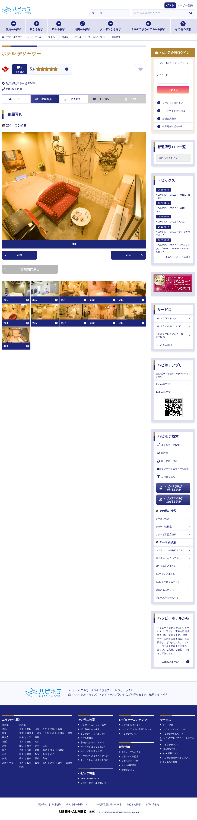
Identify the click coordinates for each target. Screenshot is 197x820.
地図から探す (82, 26)
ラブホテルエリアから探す (173, 468)
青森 (21, 729)
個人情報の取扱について (78, 804)
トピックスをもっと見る (178, 256)
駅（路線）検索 (167, 461)
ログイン (173, 89)
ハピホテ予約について (172, 733)
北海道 (22, 725)
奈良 (52, 750)
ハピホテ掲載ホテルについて (175, 758)
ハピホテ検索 (168, 436)
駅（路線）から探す (89, 729)
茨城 (62, 733)
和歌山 (61, 750)
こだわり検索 (166, 476)
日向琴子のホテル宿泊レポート (94, 783)
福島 (60, 729)
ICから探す (58, 26)
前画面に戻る (21, 269)
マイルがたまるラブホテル (92, 747)
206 (134, 255)
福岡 (21, 762)
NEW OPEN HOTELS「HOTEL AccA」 (171, 207)
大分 (52, 762)
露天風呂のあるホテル (173, 558)
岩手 (45, 729)
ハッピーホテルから (173, 618)
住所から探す (13, 26)
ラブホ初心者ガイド (130, 725)
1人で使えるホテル (173, 574)
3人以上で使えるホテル (173, 582)
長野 (37, 737)
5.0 (32, 69)
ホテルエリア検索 (168, 445)
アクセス (72, 99)
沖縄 (21, 767)
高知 (45, 758)
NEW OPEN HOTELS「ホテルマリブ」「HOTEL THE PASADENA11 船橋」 (173, 245)
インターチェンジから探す (92, 725)
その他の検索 (183, 26)
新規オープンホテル (130, 752)
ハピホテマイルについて (173, 326)
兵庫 (29, 750)
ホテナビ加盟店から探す (91, 751)
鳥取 (37, 754)
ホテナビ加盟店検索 (173, 534)
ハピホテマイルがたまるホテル (171, 500)
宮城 (52, 729)
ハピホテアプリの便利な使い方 (135, 729)
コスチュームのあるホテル (173, 550)
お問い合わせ (152, 804)
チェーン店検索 (173, 526)
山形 (37, 729)
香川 (21, 758)
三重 (45, 746)
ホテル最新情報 (127, 765)
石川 (21, 741)
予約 (130, 99)
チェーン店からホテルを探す (93, 760)
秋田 (29, 729)
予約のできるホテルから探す (148, 26)
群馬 (70, 733)
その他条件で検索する (173, 597)
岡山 (21, 754)
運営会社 (42, 804)
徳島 (29, 758)
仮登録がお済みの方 (172, 126)
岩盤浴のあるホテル (173, 566)
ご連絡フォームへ (171, 661)
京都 (37, 750)
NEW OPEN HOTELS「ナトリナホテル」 (173, 230)
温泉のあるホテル (173, 590)
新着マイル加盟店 (128, 756)
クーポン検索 (173, 518)
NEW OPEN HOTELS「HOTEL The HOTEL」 (173, 193)
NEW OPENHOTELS (88, 778)
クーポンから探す (110, 26)
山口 (52, 754)
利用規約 (56, 804)
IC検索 (162, 453)
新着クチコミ (126, 770)
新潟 (21, 737)
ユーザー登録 (185, 5)
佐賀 (29, 762)
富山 (29, 741)
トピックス (166, 180)
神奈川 (30, 733)
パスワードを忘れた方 (173, 110)
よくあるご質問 (173, 344)
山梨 (29, 737)
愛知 (21, 746)
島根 (45, 754)
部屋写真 (43, 99)
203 (13, 255)
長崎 (37, 762)
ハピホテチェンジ (169, 744)
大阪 (21, 750)
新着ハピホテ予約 (128, 761)
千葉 (47, 733)
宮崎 (60, 762)
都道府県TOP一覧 (171, 147)
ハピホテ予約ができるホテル (170, 488)
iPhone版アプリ (173, 384)
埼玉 (39, 733)
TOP (14, 99)
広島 (29, 754)
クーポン (101, 99)
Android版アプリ (173, 392)
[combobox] (159, 13)
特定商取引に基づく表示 (109, 804)
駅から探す (36, 26)
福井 (37, 741)
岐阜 (29, 746)
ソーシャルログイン (172, 102)
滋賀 (45, 750)
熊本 (45, 762)
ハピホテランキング (173, 318)
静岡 (37, 746)
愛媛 (37, 758)
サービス (164, 310)
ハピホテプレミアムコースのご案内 (173, 335)
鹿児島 (69, 762)
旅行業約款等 (134, 804)
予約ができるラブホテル (91, 742)
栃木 (54, 733)
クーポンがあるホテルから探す (94, 755)
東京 (21, 733)
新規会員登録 (169, 118)
